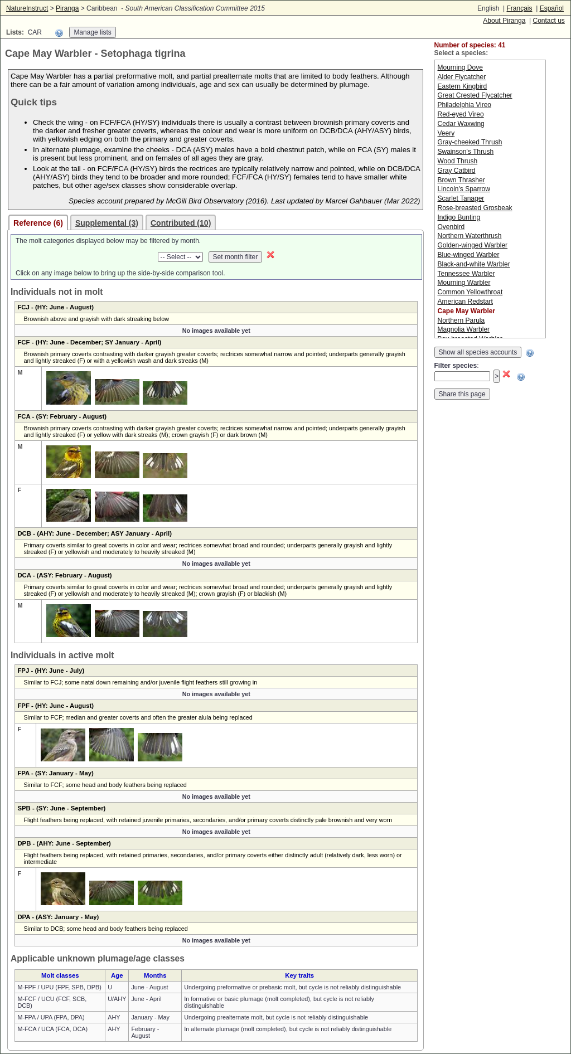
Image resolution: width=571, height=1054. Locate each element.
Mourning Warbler (464, 282)
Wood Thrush (458, 161)
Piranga (67, 8)
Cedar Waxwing (461, 124)
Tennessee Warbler (466, 274)
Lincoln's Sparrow (464, 189)
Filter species (455, 366)
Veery (446, 133)
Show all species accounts (478, 352)
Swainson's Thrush (466, 152)
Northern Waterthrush (470, 236)
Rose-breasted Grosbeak (475, 208)
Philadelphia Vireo (465, 105)
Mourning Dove (460, 67)
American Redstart (465, 301)
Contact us (549, 21)
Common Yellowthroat (470, 292)
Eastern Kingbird (462, 86)
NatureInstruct (27, 8)
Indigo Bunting (459, 217)
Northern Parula (461, 320)
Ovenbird (451, 227)
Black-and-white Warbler (474, 264)
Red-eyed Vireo (461, 114)
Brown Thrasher (461, 180)
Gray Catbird (457, 170)
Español (552, 8)
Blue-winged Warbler (469, 255)
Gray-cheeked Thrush (470, 142)
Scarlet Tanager (461, 198)
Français (519, 8)
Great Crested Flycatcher (475, 95)
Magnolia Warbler (464, 329)
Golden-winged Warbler (473, 245)
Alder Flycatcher (462, 77)
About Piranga (504, 21)
